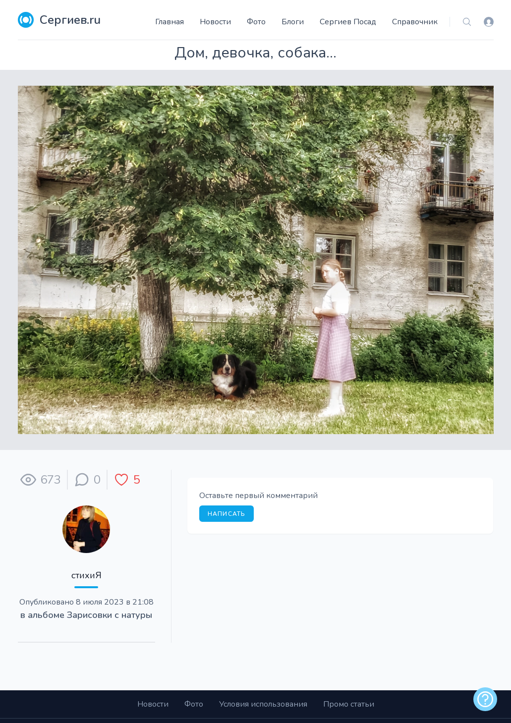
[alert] (485, 699)
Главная (169, 21)
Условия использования (263, 704)
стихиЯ (86, 575)
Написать (227, 514)
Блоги (293, 21)
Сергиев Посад (348, 21)
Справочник (415, 21)
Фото (256, 21)
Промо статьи (348, 704)
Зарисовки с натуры (109, 615)
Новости (215, 21)
